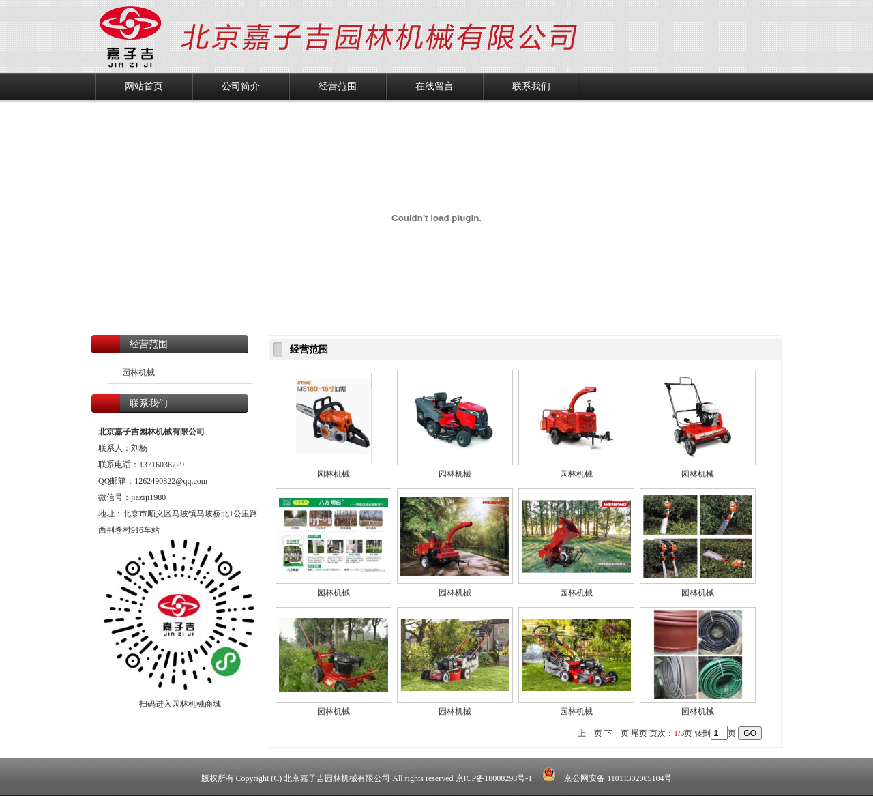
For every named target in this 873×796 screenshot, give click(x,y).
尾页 (639, 733)
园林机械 (138, 372)
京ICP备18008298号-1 (495, 778)
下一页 (616, 733)
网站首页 (144, 86)
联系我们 (531, 86)
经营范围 (338, 86)
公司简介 (241, 86)
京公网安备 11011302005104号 (607, 778)
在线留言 (434, 86)
